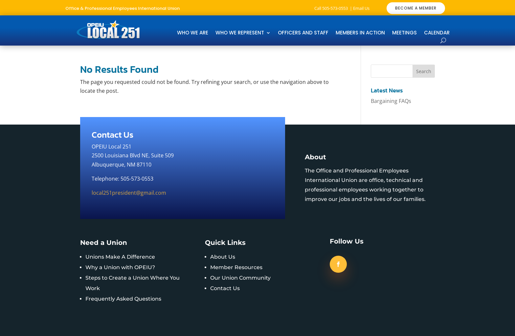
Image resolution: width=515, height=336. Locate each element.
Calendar (437, 33)
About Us (222, 257)
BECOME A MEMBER (416, 8)
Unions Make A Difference (120, 257)
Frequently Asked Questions (123, 299)
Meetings (404, 33)
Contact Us (225, 288)
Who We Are (192, 33)
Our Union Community (240, 278)
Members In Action (360, 33)
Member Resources (236, 267)
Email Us (361, 8)
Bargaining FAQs (391, 101)
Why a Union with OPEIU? (120, 267)
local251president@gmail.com (129, 192)
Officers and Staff (303, 33)
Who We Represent (239, 33)
